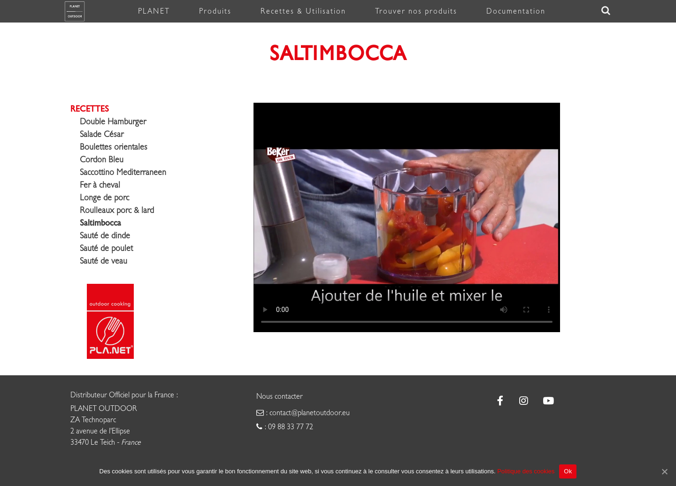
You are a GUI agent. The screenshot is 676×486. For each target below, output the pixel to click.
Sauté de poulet (106, 248)
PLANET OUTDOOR (103, 408)
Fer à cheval (100, 185)
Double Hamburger (113, 122)
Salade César (101, 134)
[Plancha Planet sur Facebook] (500, 401)
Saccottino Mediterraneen (123, 172)
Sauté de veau (103, 261)
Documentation (515, 11)
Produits (215, 11)
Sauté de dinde (105, 236)
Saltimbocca (100, 223)
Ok (568, 471)
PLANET (154, 11)
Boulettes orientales (113, 147)
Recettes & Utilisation (303, 11)
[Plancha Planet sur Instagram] (524, 401)
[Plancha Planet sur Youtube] (547, 401)
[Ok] (664, 471)
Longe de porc (104, 198)
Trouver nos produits (416, 11)
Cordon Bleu (101, 160)
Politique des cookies (525, 471)
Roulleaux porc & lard (117, 210)
